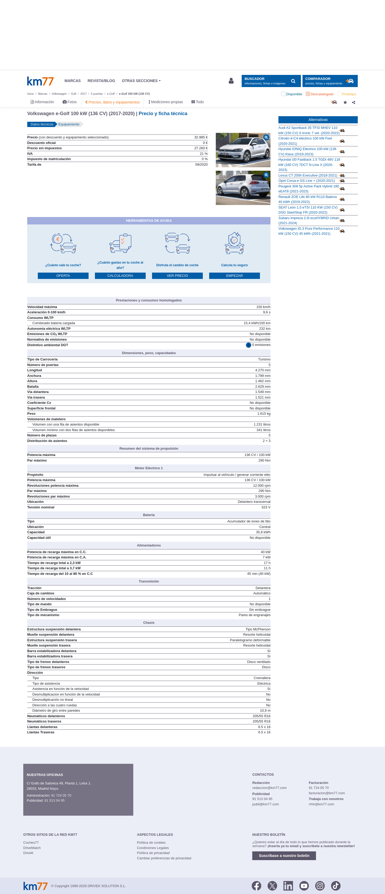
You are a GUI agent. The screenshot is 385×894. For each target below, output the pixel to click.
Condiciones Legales (153, 848)
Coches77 (31, 843)
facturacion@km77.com (327, 793)
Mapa (54, 789)
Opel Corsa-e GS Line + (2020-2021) (306, 181)
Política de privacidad (153, 853)
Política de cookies (151, 843)
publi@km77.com (265, 804)
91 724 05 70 (61, 795)
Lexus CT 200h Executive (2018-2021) (307, 175)
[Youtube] (304, 885)
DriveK (28, 853)
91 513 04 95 (54, 800)
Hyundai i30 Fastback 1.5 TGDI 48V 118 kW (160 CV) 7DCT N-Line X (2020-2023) (309, 164)
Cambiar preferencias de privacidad (164, 858)
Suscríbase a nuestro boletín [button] (284, 856)
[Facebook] (256, 885)
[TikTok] (336, 885)
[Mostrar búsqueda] (271, 81)
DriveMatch (32, 848)
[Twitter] (272, 885)
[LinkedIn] (288, 885)
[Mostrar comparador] (330, 81)
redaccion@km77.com (269, 788)
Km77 (40, 81)
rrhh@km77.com (321, 804)
